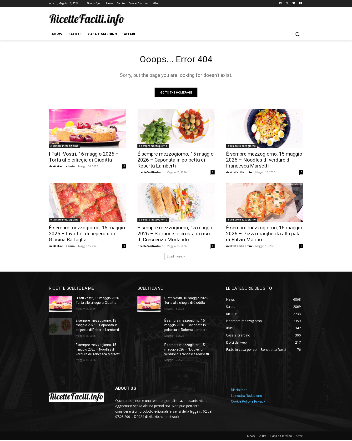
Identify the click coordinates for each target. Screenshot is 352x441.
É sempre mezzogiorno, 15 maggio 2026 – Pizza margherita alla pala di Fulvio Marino (264, 234)
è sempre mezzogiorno (64, 146)
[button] (297, 34)
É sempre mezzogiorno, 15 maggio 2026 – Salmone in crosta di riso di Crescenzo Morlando (175, 234)
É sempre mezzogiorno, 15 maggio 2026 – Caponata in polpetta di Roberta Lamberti (175, 160)
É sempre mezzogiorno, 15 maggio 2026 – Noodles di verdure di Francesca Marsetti (264, 160)
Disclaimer (239, 391)
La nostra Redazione (246, 397)
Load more (176, 257)
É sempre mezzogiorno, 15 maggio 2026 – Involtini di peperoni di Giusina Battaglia (87, 234)
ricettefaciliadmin (62, 167)
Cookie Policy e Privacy (248, 402)
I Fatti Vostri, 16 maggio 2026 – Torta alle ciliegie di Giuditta (84, 157)
